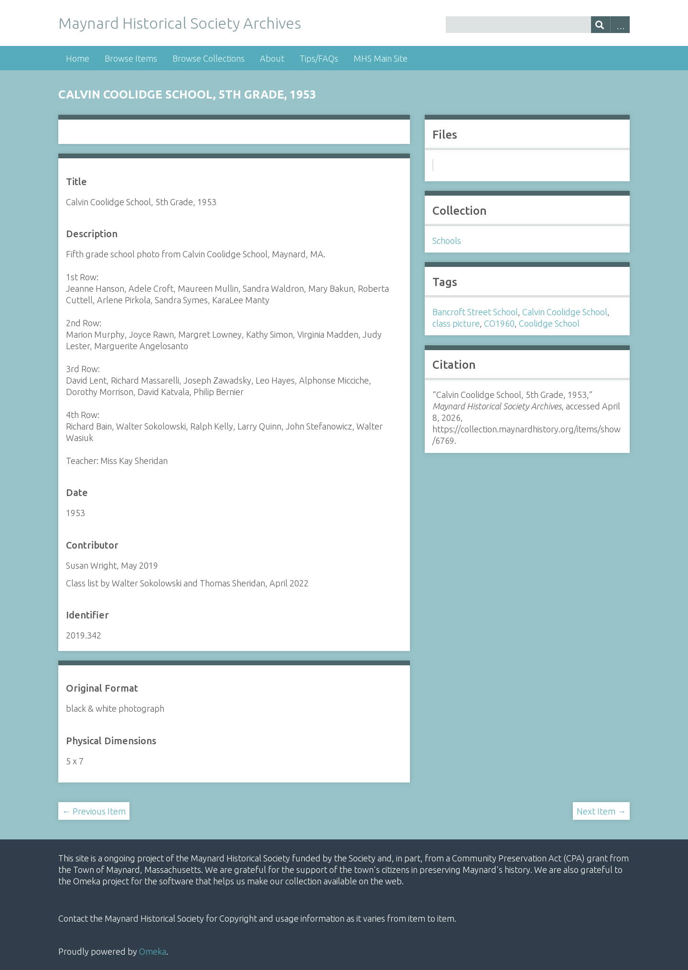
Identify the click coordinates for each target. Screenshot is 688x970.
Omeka (152, 951)
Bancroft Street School (475, 312)
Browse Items (131, 58)
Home (77, 58)
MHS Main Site (381, 58)
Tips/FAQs (319, 58)
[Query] (538, 24)
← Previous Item (94, 811)
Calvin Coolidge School (564, 312)
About (272, 58)
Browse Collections (208, 58)
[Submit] (601, 24)
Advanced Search (620, 24)
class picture (456, 323)
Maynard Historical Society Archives (179, 23)
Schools (446, 240)
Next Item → (601, 811)
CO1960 (499, 323)
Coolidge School (549, 323)
